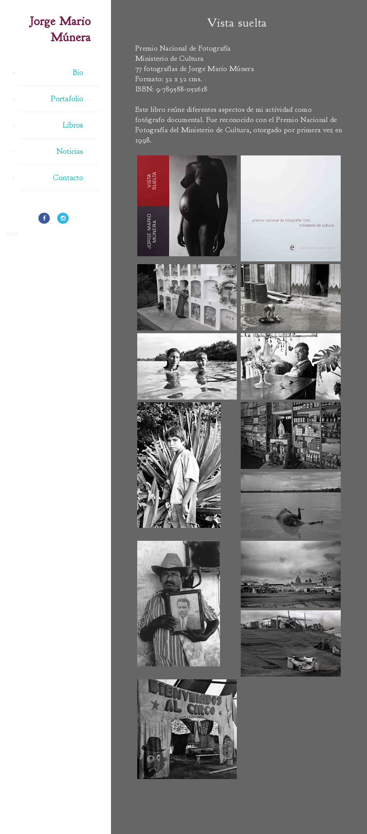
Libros (73, 125)
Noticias (69, 151)
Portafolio (67, 99)
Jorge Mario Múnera (60, 29)
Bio (78, 72)
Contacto (68, 177)
